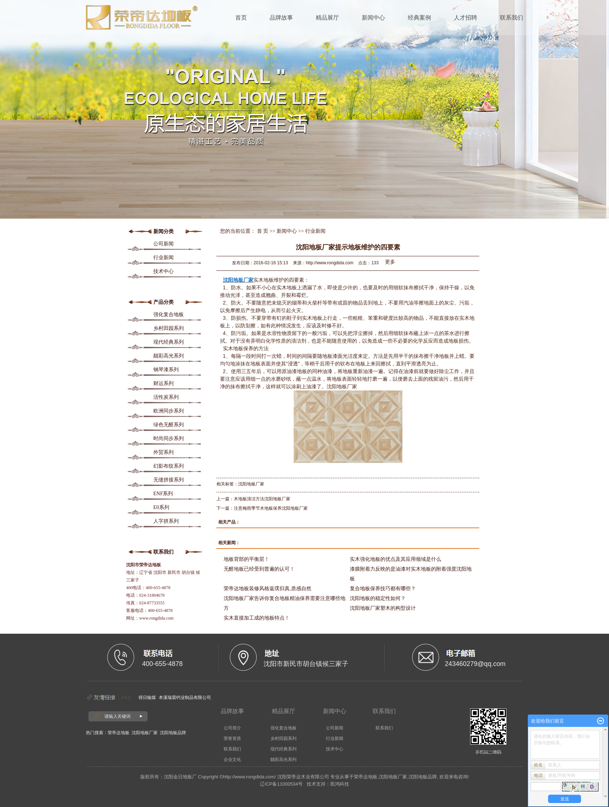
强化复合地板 (168, 314)
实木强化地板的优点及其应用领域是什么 (395, 559)
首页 (241, 18)
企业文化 (232, 759)
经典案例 (419, 18)
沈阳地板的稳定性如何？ (378, 598)
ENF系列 (163, 493)
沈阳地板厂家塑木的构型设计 (383, 608)
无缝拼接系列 (168, 480)
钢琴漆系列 (166, 369)
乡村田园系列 (168, 328)
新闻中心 (373, 18)
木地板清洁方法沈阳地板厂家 (262, 498)
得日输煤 (147, 697)
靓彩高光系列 (168, 356)
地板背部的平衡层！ (246, 559)
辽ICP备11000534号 (281, 784)
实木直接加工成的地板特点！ (257, 618)
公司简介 (232, 728)
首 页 (263, 231)
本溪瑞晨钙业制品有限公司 (185, 697)
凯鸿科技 (339, 784)
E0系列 (161, 507)
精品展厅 (327, 18)
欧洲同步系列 (168, 411)
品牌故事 (281, 18)
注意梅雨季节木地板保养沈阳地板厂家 (271, 508)
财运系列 (163, 383)
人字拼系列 (166, 521)
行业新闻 (163, 257)
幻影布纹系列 (168, 466)
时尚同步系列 (168, 438)
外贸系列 (163, 452)
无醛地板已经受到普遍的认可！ (259, 569)
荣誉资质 (232, 738)
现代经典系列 (168, 342)
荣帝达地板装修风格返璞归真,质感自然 (267, 588)
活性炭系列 (166, 397)
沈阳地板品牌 (173, 732)
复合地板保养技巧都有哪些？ (383, 588)
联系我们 (511, 18)
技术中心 (163, 271)
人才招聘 (465, 18)
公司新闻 (163, 244)
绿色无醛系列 (168, 424)
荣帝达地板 (118, 732)
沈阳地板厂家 (251, 484)
